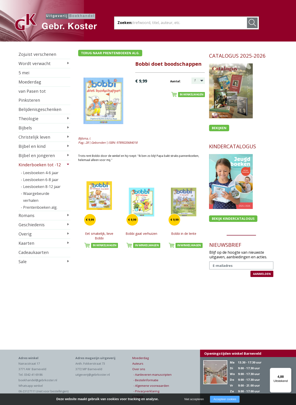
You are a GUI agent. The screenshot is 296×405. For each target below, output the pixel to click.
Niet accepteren (194, 399)
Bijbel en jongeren (36, 155)
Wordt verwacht (34, 63)
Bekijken (219, 128)
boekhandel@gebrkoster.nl (37, 380)
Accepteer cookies (224, 399)
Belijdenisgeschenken (39, 109)
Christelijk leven (34, 137)
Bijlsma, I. (84, 138)
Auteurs (137, 363)
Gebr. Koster (56, 22)
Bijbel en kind (32, 146)
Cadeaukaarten (33, 252)
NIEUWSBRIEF (225, 244)
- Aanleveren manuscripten (152, 374)
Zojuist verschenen (37, 54)
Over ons (138, 369)
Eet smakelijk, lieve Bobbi (99, 235)
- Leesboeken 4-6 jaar (40, 172)
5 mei (23, 72)
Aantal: (175, 81)
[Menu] (288, 370)
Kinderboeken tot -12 (39, 164)
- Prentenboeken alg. (39, 207)
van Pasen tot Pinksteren (32, 95)
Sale (22, 261)
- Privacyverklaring (146, 391)
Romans (26, 215)
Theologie (28, 118)
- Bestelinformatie (145, 380)
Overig (25, 234)
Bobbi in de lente (183, 233)
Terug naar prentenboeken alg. (110, 53)
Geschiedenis (31, 224)
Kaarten (26, 243)
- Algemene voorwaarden (151, 386)
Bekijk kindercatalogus (233, 218)
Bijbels (25, 128)
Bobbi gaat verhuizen (141, 233)
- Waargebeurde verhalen (35, 197)
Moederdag (29, 82)
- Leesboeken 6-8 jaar (40, 179)
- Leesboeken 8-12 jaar (41, 186)
